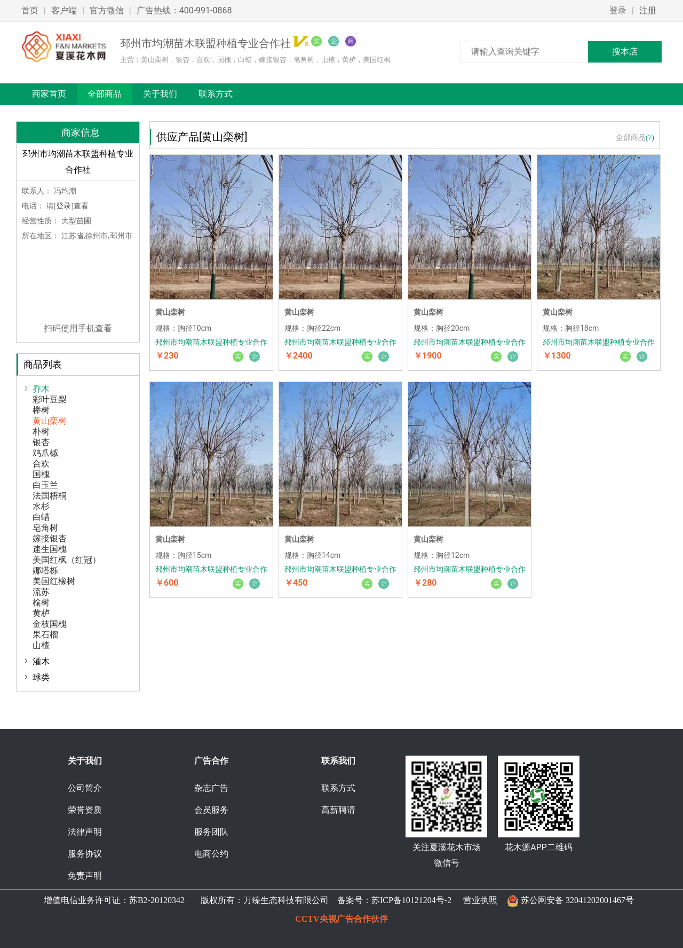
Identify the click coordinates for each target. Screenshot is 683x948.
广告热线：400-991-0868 (184, 10)
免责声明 (85, 875)
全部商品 (105, 94)
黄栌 (41, 613)
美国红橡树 (54, 581)
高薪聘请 (338, 809)
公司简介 (85, 787)
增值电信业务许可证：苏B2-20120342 (115, 900)
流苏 (41, 591)
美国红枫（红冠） (67, 559)
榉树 (41, 410)
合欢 (41, 463)
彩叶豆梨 (50, 399)
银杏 (41, 442)
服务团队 (211, 831)
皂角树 (45, 527)
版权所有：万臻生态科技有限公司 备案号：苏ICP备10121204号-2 (324, 900)
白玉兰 (45, 484)
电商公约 (211, 853)
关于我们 (160, 94)
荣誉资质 (85, 809)
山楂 (41, 645)
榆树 (41, 602)
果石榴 (45, 634)
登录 (617, 10)
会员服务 (211, 809)
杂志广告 (211, 787)
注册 (647, 10)
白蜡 (41, 517)
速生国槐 (50, 549)
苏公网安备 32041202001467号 (577, 900)
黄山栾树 (50, 420)
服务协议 (85, 853)
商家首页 (49, 94)
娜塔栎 (45, 570)
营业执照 (480, 900)
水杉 (41, 506)
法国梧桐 (50, 495)
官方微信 (107, 10)
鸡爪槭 (45, 452)
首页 (29, 10)
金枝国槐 (50, 623)
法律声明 (85, 831)
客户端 (64, 10)
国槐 (41, 474)
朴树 (41, 431)
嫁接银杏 (50, 538)
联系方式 (215, 94)
